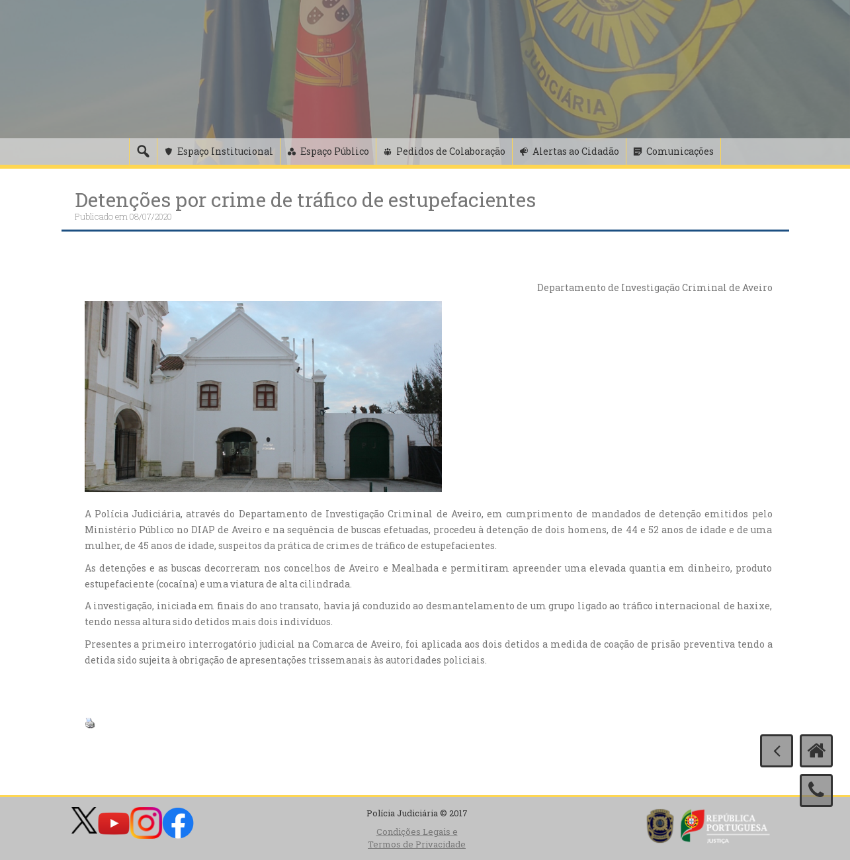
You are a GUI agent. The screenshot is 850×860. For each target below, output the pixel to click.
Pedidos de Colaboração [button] (450, 151)
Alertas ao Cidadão (575, 151)
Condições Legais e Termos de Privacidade (417, 838)
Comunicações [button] (680, 151)
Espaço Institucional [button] (225, 151)
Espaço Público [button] (334, 151)
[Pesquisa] (143, 151)
